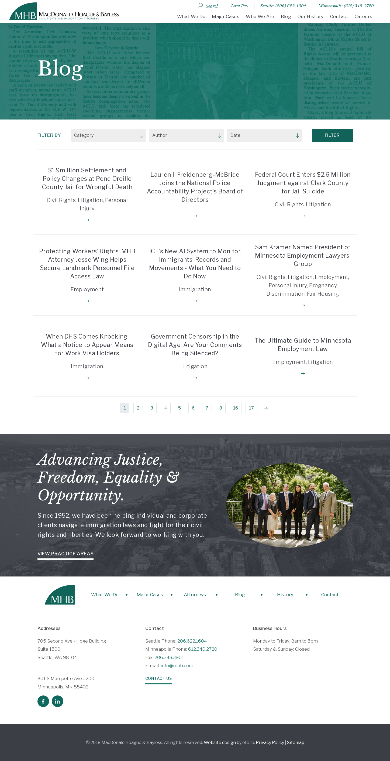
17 (251, 408)
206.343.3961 (169, 657)
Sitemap (295, 742)
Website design (220, 742)
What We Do (191, 16)
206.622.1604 (192, 641)
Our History (311, 16)
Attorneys (195, 594)
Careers (363, 16)
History (285, 594)
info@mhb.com (177, 665)
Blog (286, 16)
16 (235, 408)
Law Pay (239, 5)
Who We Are (260, 16)
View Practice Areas (65, 553)
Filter (332, 135)
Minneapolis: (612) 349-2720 (346, 5)
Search (212, 6)
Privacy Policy (270, 742)
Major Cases (225, 16)
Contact (339, 16)
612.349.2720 (202, 649)
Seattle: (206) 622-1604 (283, 5)
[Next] (266, 408)
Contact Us (158, 678)
